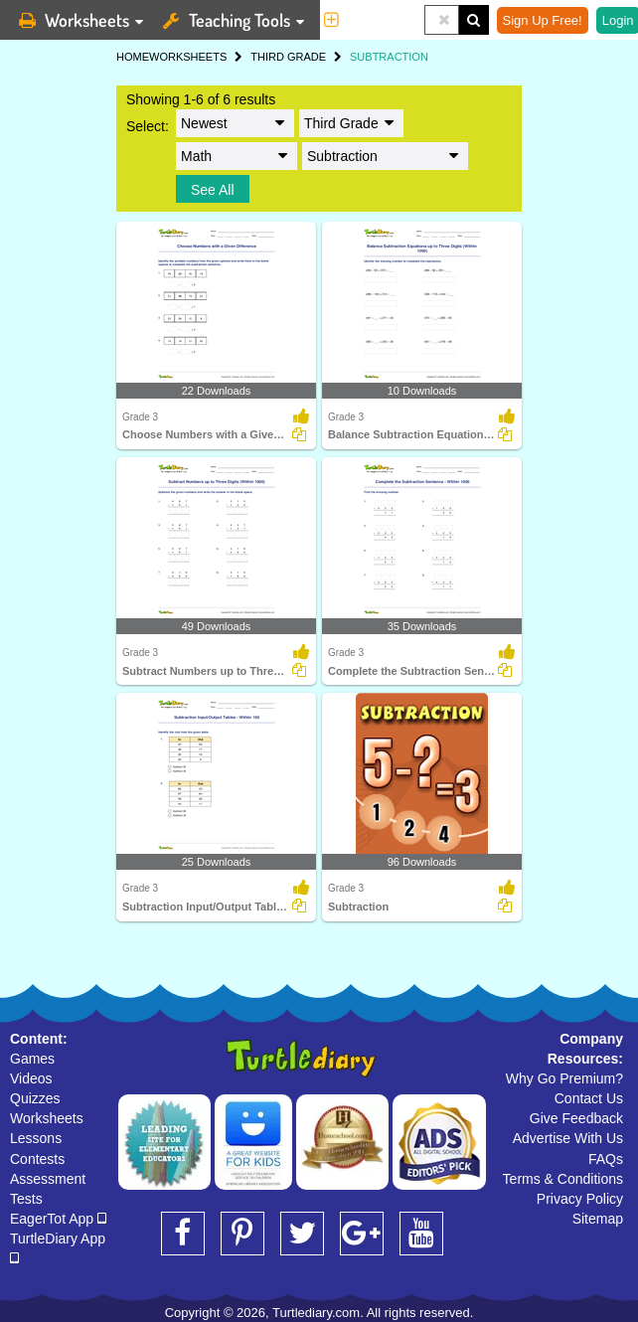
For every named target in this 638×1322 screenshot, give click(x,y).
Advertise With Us (568, 1138)
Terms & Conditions (563, 1179)
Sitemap (597, 1219)
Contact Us (589, 1098)
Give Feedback (576, 1118)
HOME (132, 57)
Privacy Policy (580, 1199)
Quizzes (35, 1098)
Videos (31, 1078)
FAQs (605, 1159)
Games (32, 1059)
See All (213, 190)
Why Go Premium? (564, 1078)
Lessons (36, 1138)
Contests (37, 1159)
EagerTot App (58, 1219)
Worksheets (46, 1118)
